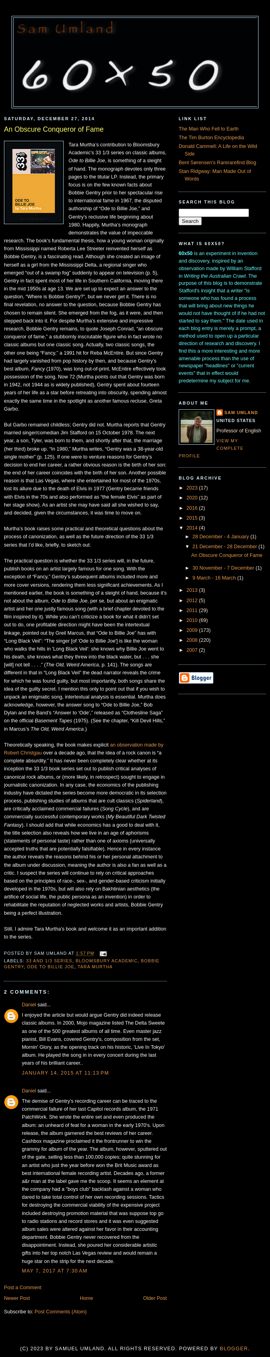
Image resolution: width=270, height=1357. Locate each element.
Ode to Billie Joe (50, 966)
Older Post (155, 1298)
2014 (193, 528)
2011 (193, 610)
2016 (193, 508)
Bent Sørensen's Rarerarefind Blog (217, 162)
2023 (193, 488)
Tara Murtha (95, 966)
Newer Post (17, 1298)
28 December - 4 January (222, 536)
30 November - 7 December (224, 568)
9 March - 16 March (215, 578)
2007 (193, 650)
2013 (193, 590)
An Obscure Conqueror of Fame (54, 129)
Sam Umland (241, 412)
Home (86, 1298)
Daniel (29, 1005)
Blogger (234, 1348)
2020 (193, 498)
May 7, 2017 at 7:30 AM (54, 1271)
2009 (193, 630)
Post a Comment (22, 1287)
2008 (193, 640)
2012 (193, 600)
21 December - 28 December (225, 546)
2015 (193, 518)
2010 (193, 620)
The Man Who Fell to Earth (209, 129)
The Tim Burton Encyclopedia (211, 137)
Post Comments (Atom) (61, 1312)
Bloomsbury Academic (106, 960)
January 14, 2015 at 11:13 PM (65, 1073)
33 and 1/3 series (49, 960)
